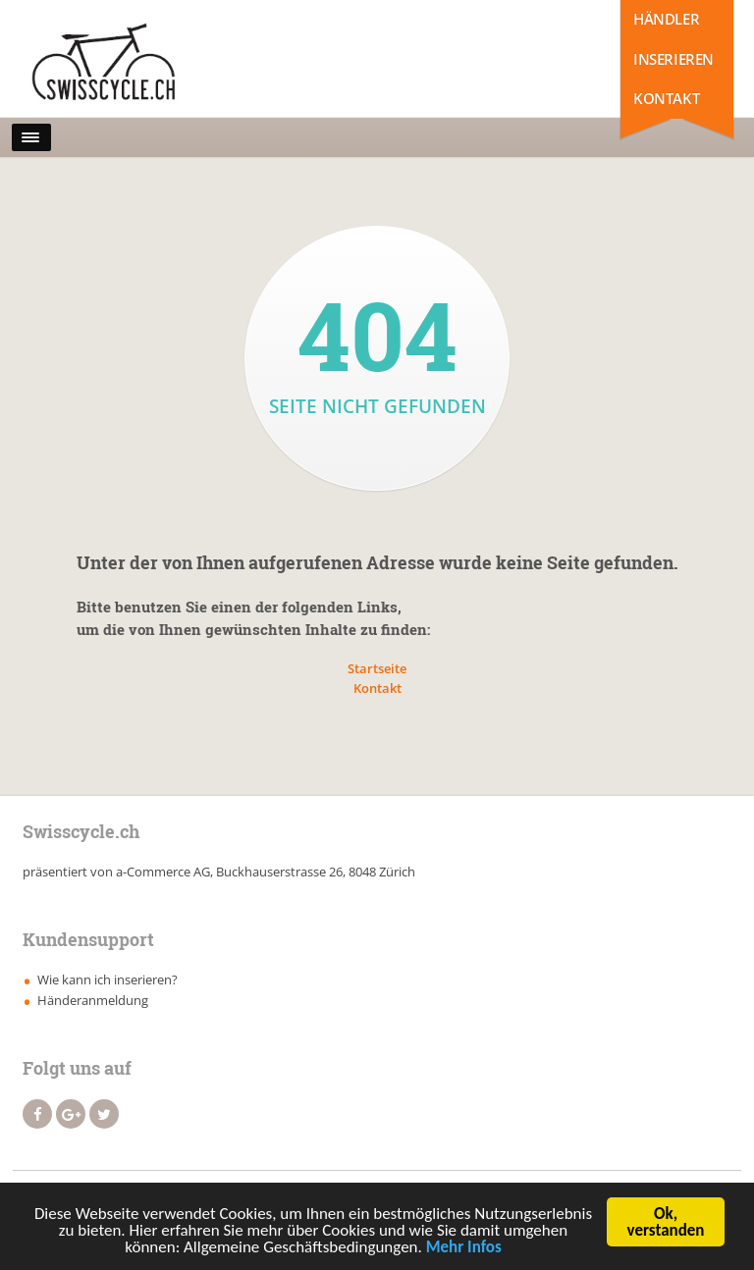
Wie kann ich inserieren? (107, 979)
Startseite (377, 668)
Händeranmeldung (92, 1000)
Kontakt (666, 98)
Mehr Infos (464, 1250)
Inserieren (673, 59)
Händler (666, 18)
